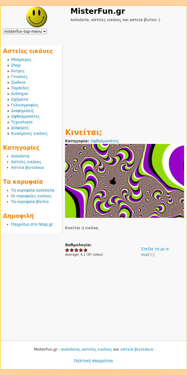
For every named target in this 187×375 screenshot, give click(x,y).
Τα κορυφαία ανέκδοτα (33, 190)
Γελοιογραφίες (25, 105)
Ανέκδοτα (20, 156)
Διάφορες (20, 128)
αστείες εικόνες (97, 349)
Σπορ (16, 65)
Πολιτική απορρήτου (93, 360)
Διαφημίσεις (22, 110)
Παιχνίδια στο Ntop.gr (32, 224)
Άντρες (18, 71)
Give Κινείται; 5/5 (85, 250)
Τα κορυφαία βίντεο (30, 201)
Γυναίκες (19, 76)
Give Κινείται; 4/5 (81, 250)
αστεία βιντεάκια (136, 349)
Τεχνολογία (22, 122)
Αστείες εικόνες (26, 162)
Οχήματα (19, 99)
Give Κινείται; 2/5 (72, 250)
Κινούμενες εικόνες (29, 133)
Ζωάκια (18, 82)
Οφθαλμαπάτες (104, 141)
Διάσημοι (19, 93)
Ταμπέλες (20, 88)
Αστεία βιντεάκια (27, 167)
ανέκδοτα (70, 349)
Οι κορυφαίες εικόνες (31, 196)
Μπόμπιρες (21, 59)
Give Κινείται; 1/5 (67, 250)
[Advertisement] (124, 83)
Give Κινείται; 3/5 (76, 250)
